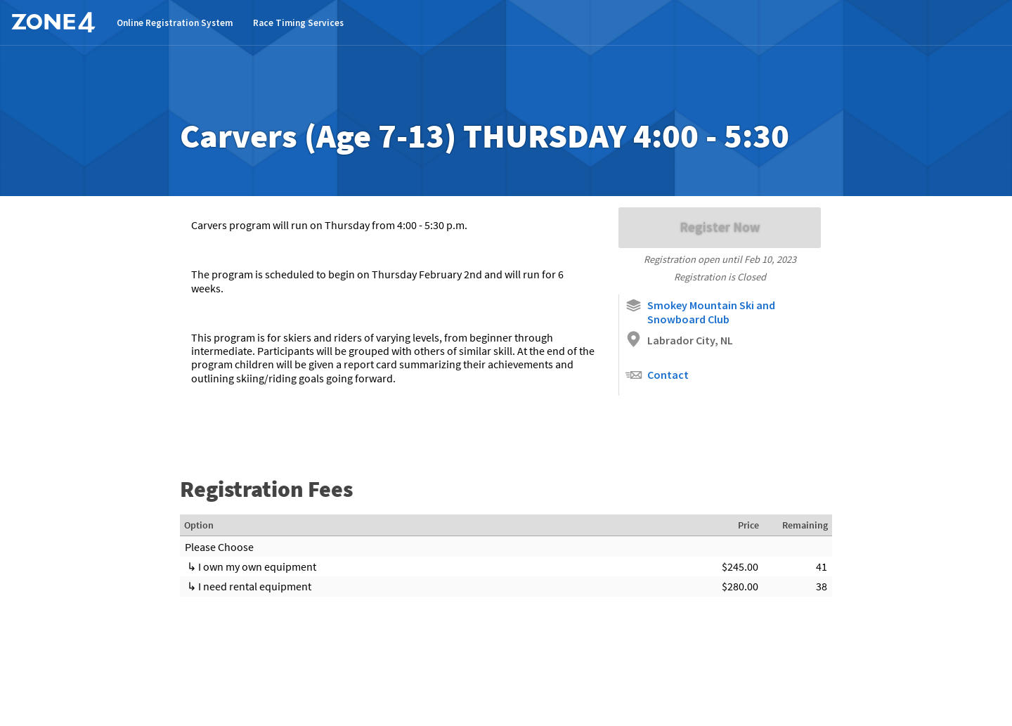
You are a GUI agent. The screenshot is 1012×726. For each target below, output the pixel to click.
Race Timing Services (298, 23)
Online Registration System (175, 23)
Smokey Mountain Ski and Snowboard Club (700, 311)
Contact (657, 375)
